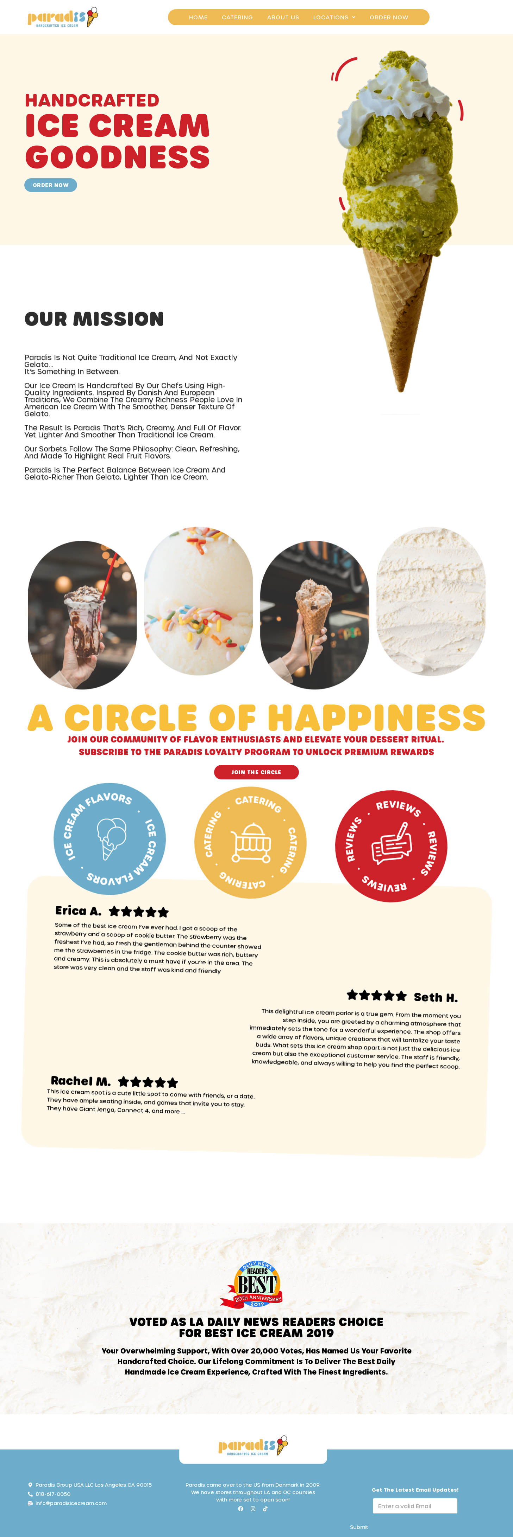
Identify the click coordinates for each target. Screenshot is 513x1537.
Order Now (389, 17)
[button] (334, 17)
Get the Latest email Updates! (415, 1490)
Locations (334, 17)
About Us (283, 17)
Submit (359, 1527)
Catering (237, 17)
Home (198, 17)
